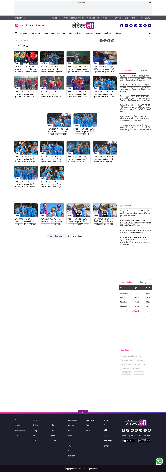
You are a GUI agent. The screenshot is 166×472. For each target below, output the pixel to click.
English (118, 18)
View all (135, 311)
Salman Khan (139, 373)
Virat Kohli (125, 368)
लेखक (88, 425)
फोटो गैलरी (108, 33)
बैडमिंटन (53, 440)
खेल (70, 33)
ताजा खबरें (41, 25)
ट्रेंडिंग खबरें (143, 70)
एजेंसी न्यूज (44, 63)
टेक (58, 33)
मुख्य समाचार (90, 420)
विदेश (53, 33)
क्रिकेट (17, 63)
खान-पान (71, 425)
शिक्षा (16, 435)
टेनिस (52, 430)
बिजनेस (118, 33)
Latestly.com (80, 468)
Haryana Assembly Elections (131, 356)
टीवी (34, 435)
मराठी (133, 18)
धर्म (69, 450)
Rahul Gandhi (126, 373)
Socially (37, 33)
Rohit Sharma (140, 364)
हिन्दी (126, 18)
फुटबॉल (53, 435)
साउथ (34, 440)
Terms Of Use (135, 435)
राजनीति (17, 425)
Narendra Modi (127, 360)
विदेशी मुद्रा (143, 282)
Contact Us (147, 435)
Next (74, 236)
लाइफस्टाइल (88, 33)
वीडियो (106, 446)
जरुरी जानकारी (20, 430)
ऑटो (64, 33)
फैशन (70, 435)
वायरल (98, 33)
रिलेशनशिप (71, 455)
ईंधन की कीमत (127, 282)
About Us (125, 435)
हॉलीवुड (35, 430)
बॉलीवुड (35, 425)
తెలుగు (147, 18)
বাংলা (140, 18)
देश (46, 33)
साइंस (88, 430)
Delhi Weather (127, 364)
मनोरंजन (78, 33)
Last (80, 236)
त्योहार (70, 445)
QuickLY (24, 33)
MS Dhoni (135, 368)
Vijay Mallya (140, 360)
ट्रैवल (69, 430)
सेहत (69, 440)
